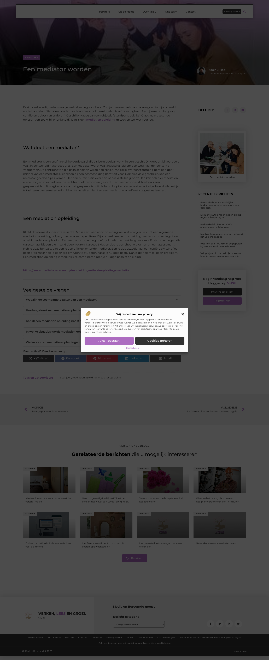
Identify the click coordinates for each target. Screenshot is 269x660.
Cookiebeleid (132, 348)
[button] (182, 314)
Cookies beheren (160, 340)
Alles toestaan (109, 340)
